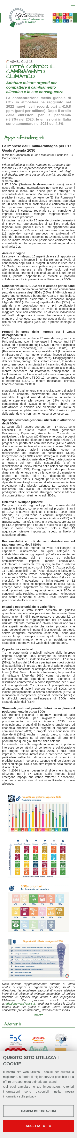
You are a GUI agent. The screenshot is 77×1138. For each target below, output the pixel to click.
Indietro (39, 1015)
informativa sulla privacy (19, 1096)
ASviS (14, 61)
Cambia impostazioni (38, 1111)
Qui (5, 1086)
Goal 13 (26, 61)
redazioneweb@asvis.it (20, 1003)
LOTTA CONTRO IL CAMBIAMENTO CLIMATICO (30, 71)
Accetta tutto (38, 1126)
